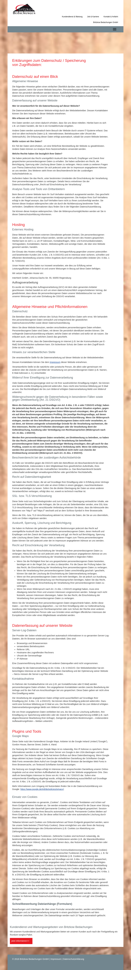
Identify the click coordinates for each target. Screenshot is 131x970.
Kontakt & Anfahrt (111, 17)
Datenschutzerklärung (73, 959)
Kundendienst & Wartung (72, 17)
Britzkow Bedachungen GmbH (105, 22)
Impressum (55, 362)
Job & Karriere (93, 17)
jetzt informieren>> (20, 941)
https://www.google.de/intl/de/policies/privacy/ (42, 789)
